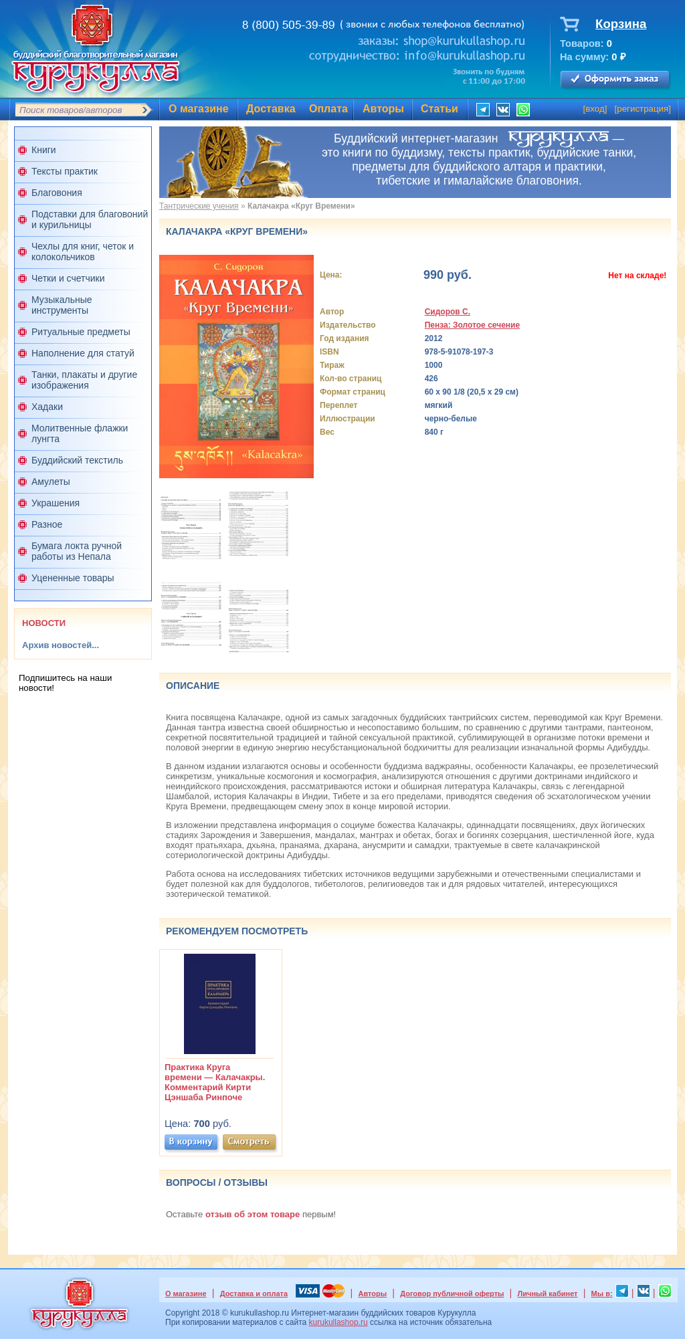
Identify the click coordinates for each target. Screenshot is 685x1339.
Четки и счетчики (68, 278)
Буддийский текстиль (77, 460)
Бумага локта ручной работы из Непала (76, 551)
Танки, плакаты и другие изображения (84, 380)
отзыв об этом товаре (252, 1214)
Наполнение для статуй (82, 353)
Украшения (55, 503)
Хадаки (47, 406)
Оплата (328, 108)
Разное (46, 524)
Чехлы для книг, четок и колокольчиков (82, 251)
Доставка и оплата (254, 1294)
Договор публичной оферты (452, 1294)
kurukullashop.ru (338, 1322)
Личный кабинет (548, 1294)
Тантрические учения (199, 206)
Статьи (439, 108)
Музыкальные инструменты (61, 305)
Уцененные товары (72, 578)
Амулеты (50, 481)
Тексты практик (64, 171)
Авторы (383, 108)
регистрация (642, 109)
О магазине (199, 108)
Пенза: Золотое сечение (472, 325)
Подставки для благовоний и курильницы (89, 219)
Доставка (271, 108)
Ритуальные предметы (80, 331)
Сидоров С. (447, 311)
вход (595, 109)
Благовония (56, 192)
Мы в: (602, 1294)
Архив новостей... (60, 645)
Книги (43, 149)
